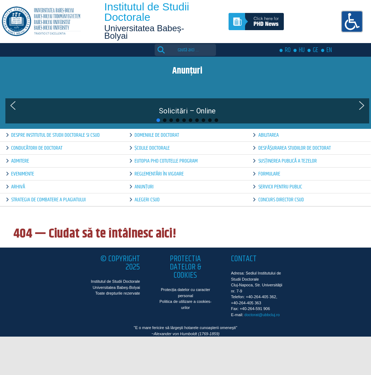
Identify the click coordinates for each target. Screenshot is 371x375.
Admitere (20, 160)
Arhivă (18, 186)
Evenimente (22, 173)
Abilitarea (268, 135)
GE (315, 50)
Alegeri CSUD (147, 199)
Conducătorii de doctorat (36, 148)
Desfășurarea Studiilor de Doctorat (294, 148)
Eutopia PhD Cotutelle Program (166, 160)
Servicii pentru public (280, 186)
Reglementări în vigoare (159, 173)
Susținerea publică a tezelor (287, 160)
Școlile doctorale (152, 148)
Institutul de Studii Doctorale (146, 12)
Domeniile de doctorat (157, 135)
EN (329, 50)
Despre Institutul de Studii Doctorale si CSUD (55, 135)
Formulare (269, 173)
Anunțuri (144, 186)
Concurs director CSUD (281, 199)
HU (302, 50)
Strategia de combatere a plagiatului (48, 199)
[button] (13, 105)
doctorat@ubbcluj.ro (262, 315)
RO (288, 50)
